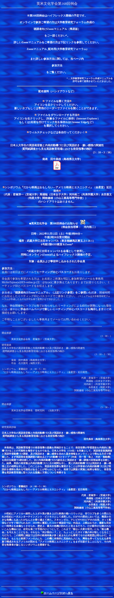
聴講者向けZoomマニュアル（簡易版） (57, 28)
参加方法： (8, 268)
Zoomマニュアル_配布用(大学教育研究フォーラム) (57, 49)
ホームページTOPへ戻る (58, 593)
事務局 (43, 319)
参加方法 (57, 65)
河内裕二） (90, 227)
